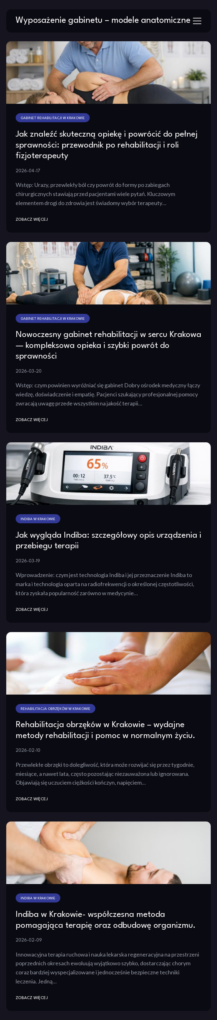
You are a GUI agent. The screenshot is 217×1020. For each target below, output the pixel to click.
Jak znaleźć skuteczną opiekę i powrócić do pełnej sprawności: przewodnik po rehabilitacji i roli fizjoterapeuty (107, 145)
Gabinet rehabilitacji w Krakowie (53, 118)
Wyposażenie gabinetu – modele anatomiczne (103, 20)
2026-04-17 (28, 171)
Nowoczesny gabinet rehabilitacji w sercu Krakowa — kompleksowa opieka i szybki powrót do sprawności (108, 345)
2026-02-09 (29, 940)
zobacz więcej (32, 220)
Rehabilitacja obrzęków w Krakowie (55, 709)
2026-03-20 (29, 371)
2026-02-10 (28, 750)
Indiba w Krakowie (38, 519)
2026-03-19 (28, 561)
